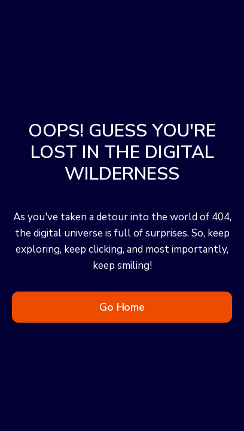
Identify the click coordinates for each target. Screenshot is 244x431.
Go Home (122, 307)
